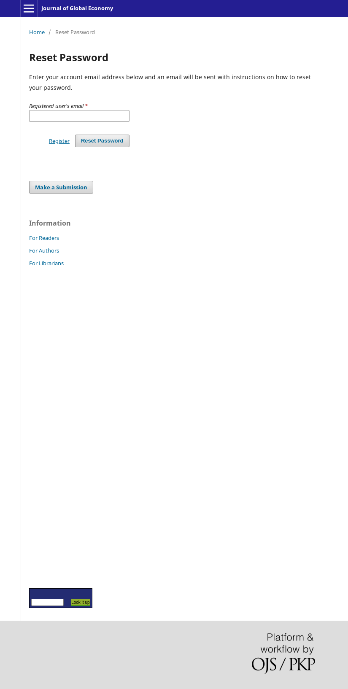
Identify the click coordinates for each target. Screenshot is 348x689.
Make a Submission (61, 187)
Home (37, 32)
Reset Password (102, 140)
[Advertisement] (54, 427)
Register (59, 141)
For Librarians (46, 263)
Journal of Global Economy (77, 8)
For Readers (44, 238)
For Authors (44, 250)
